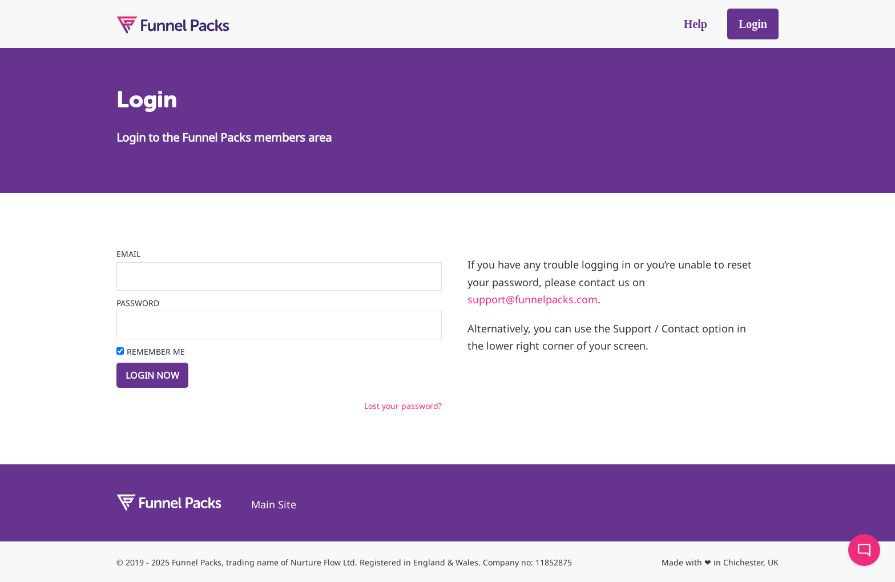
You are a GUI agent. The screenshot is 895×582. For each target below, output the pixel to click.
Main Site (273, 504)
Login (753, 24)
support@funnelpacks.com (532, 299)
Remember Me (156, 351)
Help (695, 24)
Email (128, 253)
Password (137, 303)
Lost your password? (403, 405)
